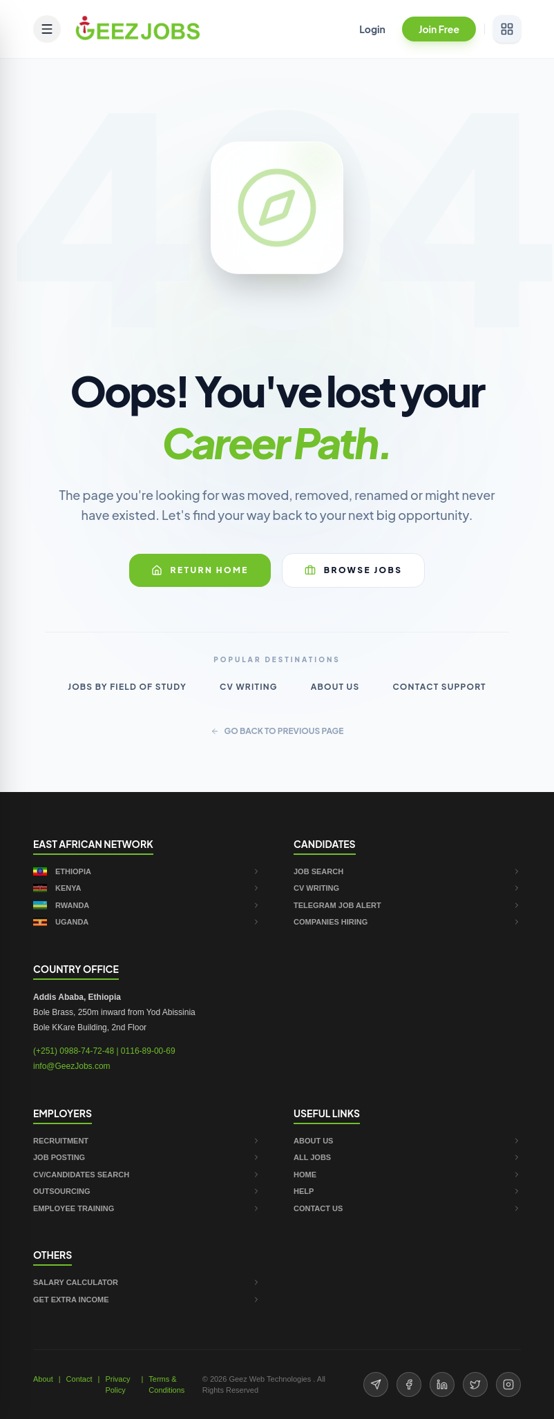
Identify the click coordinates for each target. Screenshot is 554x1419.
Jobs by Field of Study (127, 687)
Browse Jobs (354, 570)
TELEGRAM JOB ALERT (407, 905)
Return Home (200, 570)
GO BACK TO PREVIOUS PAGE (277, 731)
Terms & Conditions (166, 1385)
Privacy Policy (117, 1385)
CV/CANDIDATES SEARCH (146, 1174)
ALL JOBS (407, 1157)
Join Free (439, 29)
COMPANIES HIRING (407, 922)
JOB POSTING (146, 1157)
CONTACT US (407, 1208)
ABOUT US (407, 1141)
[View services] (507, 29)
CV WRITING (407, 888)
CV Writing (249, 687)
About (43, 1379)
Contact (79, 1379)
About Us (335, 687)
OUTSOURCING (146, 1191)
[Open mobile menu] (47, 29)
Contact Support (439, 687)
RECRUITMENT (146, 1141)
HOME (407, 1174)
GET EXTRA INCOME (146, 1299)
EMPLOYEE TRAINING (146, 1208)
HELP (407, 1191)
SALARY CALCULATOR (146, 1282)
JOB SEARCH (407, 871)
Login (372, 29)
